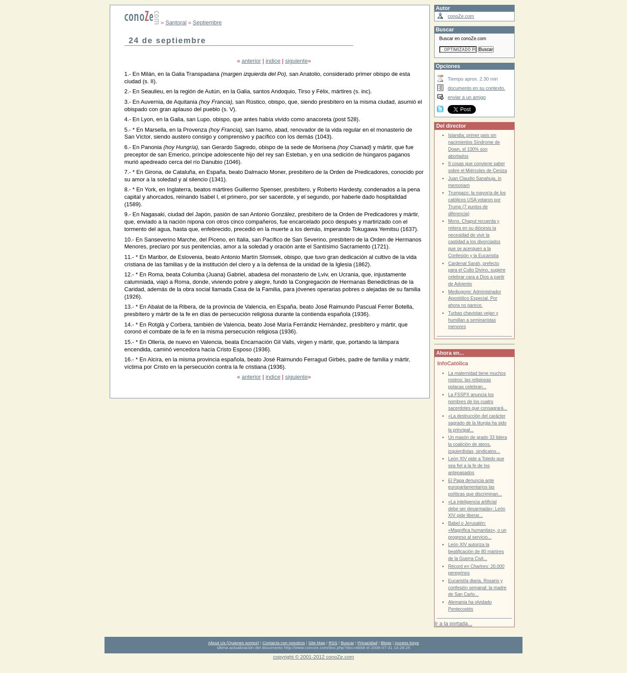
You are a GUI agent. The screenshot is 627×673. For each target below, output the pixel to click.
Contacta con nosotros (284, 642)
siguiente (296, 61)
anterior (251, 61)
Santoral (175, 22)
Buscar (347, 642)
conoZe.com (461, 16)
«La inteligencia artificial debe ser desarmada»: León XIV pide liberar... (476, 509)
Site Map (316, 642)
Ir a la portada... (453, 624)
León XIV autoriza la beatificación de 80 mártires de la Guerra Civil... (476, 551)
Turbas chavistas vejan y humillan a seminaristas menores (473, 320)
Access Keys (406, 642)
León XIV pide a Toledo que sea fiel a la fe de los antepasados (476, 465)
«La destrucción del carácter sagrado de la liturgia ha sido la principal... (477, 423)
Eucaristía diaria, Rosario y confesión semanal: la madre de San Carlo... (477, 587)
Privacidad (367, 642)
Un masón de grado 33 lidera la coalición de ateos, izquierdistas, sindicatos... (477, 444)
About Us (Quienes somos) (233, 642)
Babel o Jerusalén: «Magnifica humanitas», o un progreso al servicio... (477, 530)
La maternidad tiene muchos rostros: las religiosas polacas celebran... (477, 380)
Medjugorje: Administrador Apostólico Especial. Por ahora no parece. (474, 298)
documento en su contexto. (476, 88)
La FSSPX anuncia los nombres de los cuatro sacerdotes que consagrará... (477, 401)
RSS (333, 642)
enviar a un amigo (467, 97)
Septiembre (207, 22)
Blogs (386, 642)
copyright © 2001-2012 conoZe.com (313, 656)
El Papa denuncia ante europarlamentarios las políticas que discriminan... (475, 487)
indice (273, 61)
